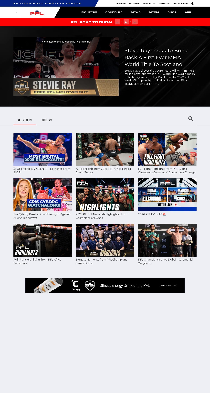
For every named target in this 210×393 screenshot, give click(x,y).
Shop (172, 12)
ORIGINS (47, 120)
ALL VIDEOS (25, 120)
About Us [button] (121, 3)
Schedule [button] (114, 12)
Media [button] (154, 12)
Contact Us (149, 3)
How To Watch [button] (180, 3)
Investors (134, 3)
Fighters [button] (89, 12)
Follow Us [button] (164, 3)
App (188, 12)
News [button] (136, 12)
